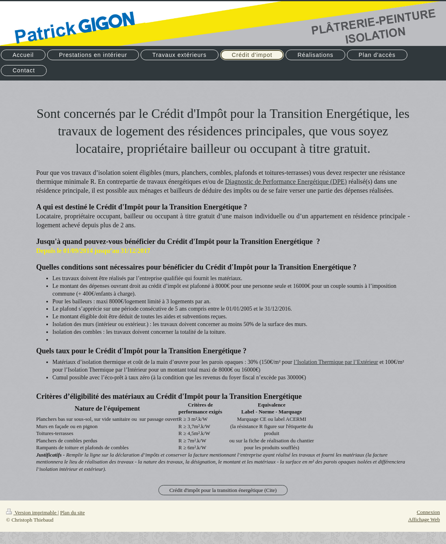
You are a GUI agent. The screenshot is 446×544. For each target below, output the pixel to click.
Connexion (428, 512)
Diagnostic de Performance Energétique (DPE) (286, 181)
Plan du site (72, 512)
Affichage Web (424, 519)
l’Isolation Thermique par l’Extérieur (336, 362)
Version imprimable (32, 512)
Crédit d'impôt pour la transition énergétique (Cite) (223, 490)
